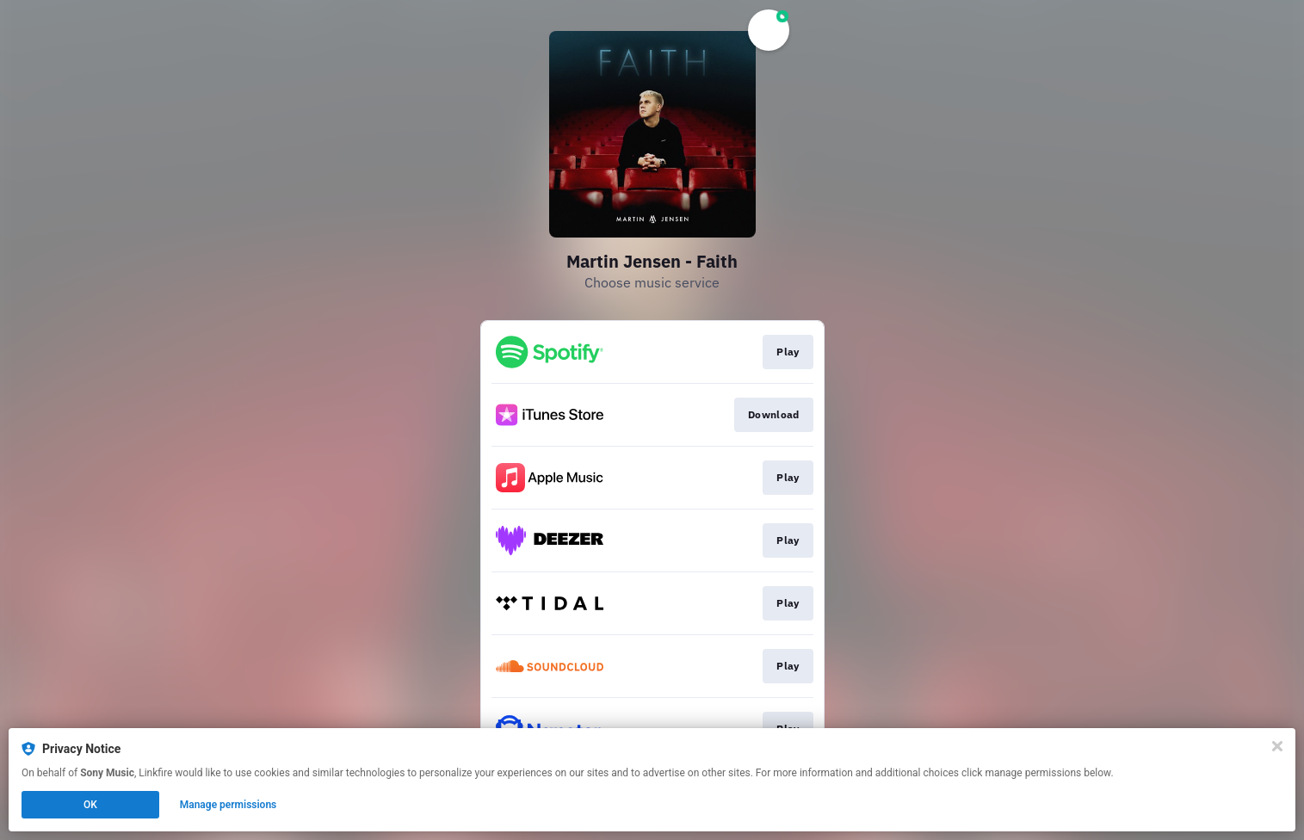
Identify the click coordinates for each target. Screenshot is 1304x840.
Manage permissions (228, 805)
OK (90, 805)
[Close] (1277, 746)
